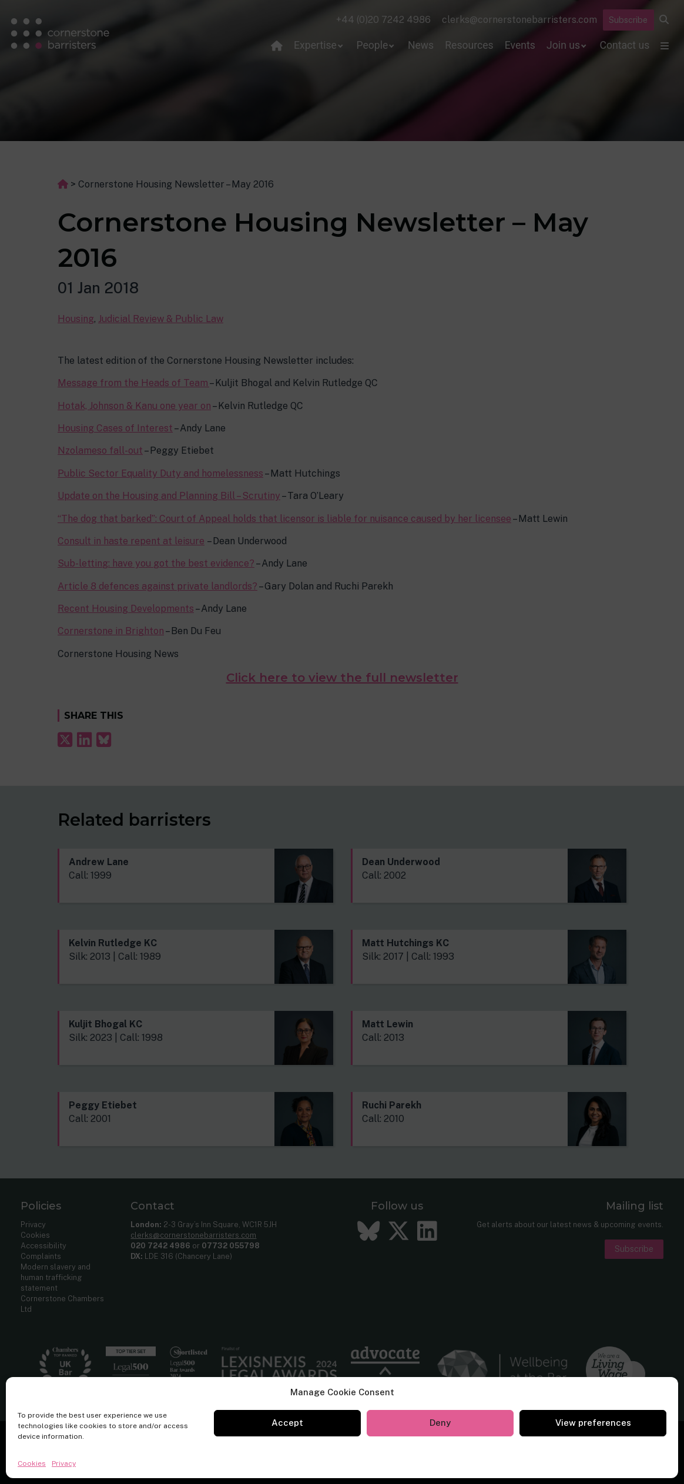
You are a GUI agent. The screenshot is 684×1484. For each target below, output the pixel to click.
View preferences (593, 1423)
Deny (440, 1423)
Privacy (64, 1463)
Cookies (32, 1463)
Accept (287, 1423)
